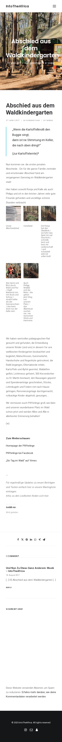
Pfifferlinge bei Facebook (19, 453)
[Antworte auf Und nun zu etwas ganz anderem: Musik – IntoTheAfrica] (31, 587)
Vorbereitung (34, 63)
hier (29, 487)
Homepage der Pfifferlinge (20, 445)
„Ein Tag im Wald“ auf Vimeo (21, 460)
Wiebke (51, 63)
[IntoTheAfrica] (17, 6)
